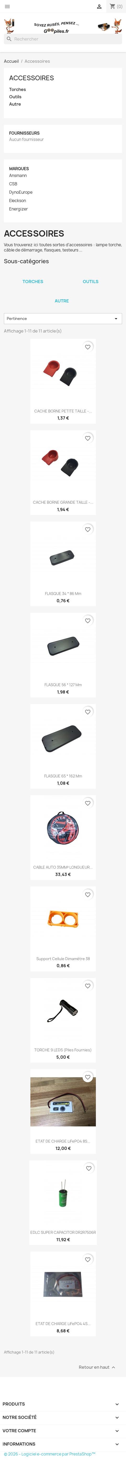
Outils (15, 97)
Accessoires (31, 77)
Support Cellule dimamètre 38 (63, 958)
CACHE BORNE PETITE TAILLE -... (63, 411)
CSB (13, 184)
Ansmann (18, 175)
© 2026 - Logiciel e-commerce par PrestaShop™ (49, 1454)
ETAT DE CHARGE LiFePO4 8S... (63, 1141)
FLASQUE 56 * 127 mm (63, 684)
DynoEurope (20, 192)
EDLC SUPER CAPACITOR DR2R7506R (63, 1232)
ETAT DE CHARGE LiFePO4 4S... (63, 1323)
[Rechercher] (63, 39)
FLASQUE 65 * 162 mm (63, 776)
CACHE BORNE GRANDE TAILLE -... (63, 502)
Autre (15, 104)
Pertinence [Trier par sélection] (63, 319)
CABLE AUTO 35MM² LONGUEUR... (63, 867)
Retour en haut (98, 1367)
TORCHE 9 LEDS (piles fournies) (63, 1049)
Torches (17, 89)
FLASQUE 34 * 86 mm (63, 593)
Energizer (18, 209)
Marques (19, 168)
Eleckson (17, 200)
